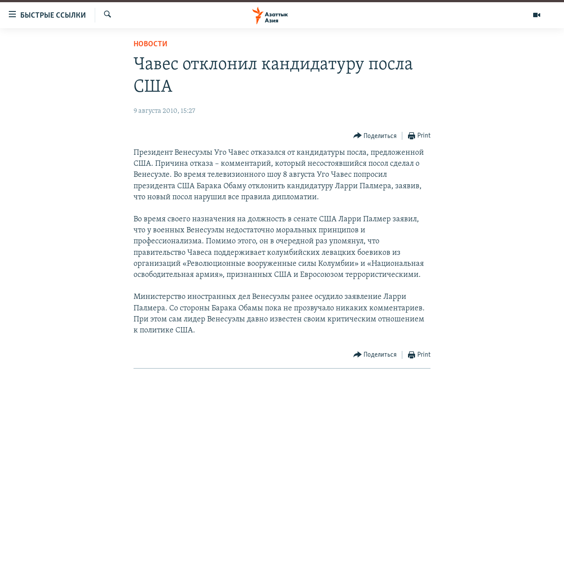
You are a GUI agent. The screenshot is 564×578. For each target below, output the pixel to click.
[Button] (375, 136)
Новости (150, 44)
